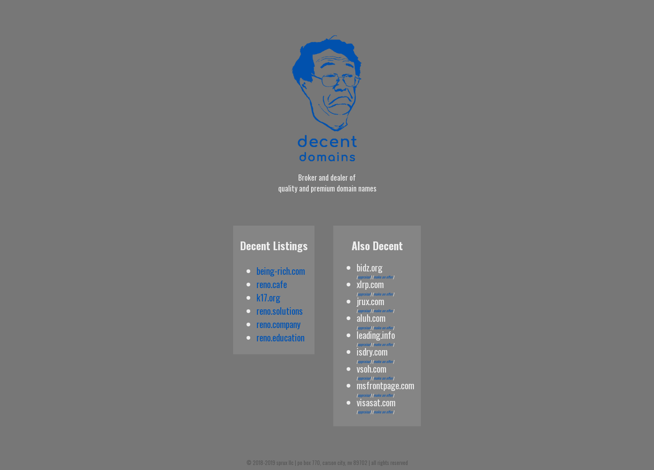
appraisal (364, 276)
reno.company (279, 324)
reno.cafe (272, 284)
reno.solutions (280, 310)
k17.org (268, 297)
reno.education (280, 337)
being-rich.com (281, 270)
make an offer (383, 276)
